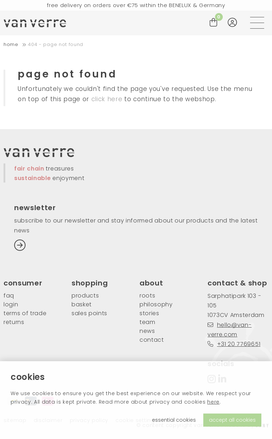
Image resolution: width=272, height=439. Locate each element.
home (11, 44)
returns (14, 322)
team (147, 322)
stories (149, 313)
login (11, 304)
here (213, 401)
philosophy (156, 304)
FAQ (9, 295)
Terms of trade (25, 313)
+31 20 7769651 (234, 344)
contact (152, 340)
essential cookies (174, 419)
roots (147, 295)
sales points (89, 313)
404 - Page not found (55, 44)
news (147, 331)
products (85, 295)
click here (107, 99)
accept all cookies (232, 419)
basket (82, 304)
